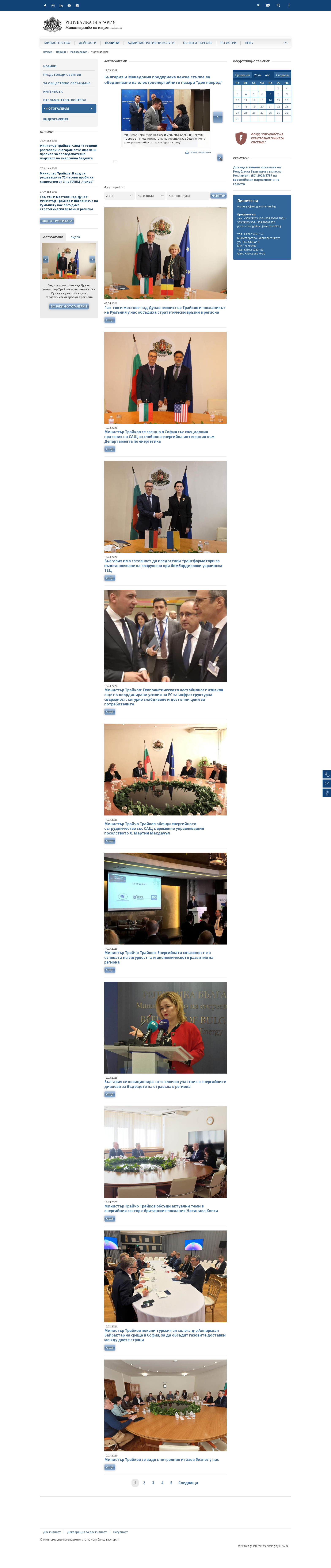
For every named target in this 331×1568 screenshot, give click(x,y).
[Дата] (119, 214)
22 (278, 106)
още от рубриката (57, 221)
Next (92, 259)
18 (245, 106)
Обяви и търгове (197, 43)
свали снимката (198, 152)
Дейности (87, 43)
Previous (46, 259)
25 (245, 112)
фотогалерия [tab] (53, 237)
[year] (257, 75)
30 (286, 112)
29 (278, 112)
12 (253, 100)
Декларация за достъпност (87, 1550)
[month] (268, 75)
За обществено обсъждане (66, 83)
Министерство (57, 43)
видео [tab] (75, 237)
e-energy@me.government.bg (256, 206)
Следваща (188, 1501)
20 (261, 106)
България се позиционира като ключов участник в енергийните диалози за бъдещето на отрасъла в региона (165, 1102)
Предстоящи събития (62, 75)
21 (270, 106)
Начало (47, 52)
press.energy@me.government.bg (259, 226)
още (109, 338)
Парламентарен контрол (64, 100)
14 (270, 100)
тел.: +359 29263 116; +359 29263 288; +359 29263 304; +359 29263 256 (261, 220)
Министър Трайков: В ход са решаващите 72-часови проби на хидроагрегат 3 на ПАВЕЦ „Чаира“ (67, 177)
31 (237, 119)
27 (261, 112)
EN (258, 5)
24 (237, 112)
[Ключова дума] (188, 214)
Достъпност (52, 1550)
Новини (112, 43)
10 (237, 100)
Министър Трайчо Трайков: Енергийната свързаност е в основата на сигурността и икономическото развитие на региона (158, 975)
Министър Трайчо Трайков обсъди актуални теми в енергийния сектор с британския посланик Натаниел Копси (161, 1226)
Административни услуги (151, 43)
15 (278, 100)
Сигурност (120, 1550)
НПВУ (249, 43)
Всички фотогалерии (69, 306)
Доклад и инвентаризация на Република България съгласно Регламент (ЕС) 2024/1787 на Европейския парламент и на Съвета (257, 175)
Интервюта (53, 92)
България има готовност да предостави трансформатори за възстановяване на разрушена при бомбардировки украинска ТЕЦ (163, 584)
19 (253, 106)
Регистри (228, 43)
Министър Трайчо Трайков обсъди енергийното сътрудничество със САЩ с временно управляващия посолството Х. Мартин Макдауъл (154, 846)
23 (286, 106)
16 (286, 100)
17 (237, 106)
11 (245, 100)
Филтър (218, 214)
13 (261, 100)
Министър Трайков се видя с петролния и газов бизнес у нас (161, 1477)
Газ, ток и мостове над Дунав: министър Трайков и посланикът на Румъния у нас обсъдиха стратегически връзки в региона (69, 203)
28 (270, 112)
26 (253, 112)
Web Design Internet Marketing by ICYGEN (263, 1564)
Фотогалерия (78, 52)
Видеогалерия (55, 119)
